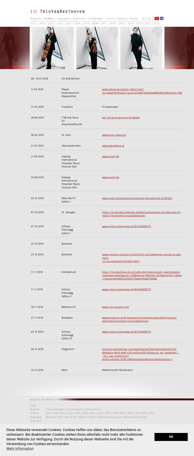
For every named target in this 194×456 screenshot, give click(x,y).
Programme (63, 18)
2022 (60, 23)
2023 (51, 23)
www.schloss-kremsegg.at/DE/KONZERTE (126, 226)
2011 (157, 23)
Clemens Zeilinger (55, 409)
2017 (104, 23)
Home (33, 405)
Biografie (36, 18)
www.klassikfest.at (113, 145)
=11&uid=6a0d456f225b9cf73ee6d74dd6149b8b (129, 278)
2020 (77, 23)
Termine (49, 18)
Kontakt (133, 18)
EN (149, 18)
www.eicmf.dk (110, 156)
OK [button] (171, 437)
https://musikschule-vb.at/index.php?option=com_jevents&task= (141, 272)
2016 (113, 23)
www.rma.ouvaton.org (115, 306)
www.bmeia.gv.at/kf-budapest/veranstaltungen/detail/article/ (139, 317)
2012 (148, 23)
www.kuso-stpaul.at (114, 135)
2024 (42, 23)
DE (143, 18)
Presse (111, 18)
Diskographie (96, 18)
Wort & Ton (71, 417)
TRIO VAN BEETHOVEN (60, 14)
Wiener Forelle (86, 417)
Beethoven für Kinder (136, 417)
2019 (86, 23)
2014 (130, 23)
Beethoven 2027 (54, 417)
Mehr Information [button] (19, 448)
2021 (69, 23)
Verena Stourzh (75, 409)
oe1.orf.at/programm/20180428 (121, 117)
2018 (95, 23)
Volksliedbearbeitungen (110, 417)
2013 (139, 23)
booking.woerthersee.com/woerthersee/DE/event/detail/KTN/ (139, 349)
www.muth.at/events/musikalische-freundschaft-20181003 (137, 198)
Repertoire (79, 18)
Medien (122, 18)
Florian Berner (93, 409)
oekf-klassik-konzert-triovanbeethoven (125, 321)
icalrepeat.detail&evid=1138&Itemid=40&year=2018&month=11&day (142, 275)
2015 (122, 23)
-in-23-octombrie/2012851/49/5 (120, 261)
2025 (33, 23)
